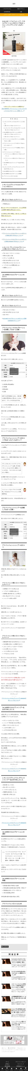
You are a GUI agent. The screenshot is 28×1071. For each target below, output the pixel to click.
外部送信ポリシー (21, 1066)
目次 (12, 118)
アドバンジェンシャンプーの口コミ (12, 152)
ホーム (7, 1061)
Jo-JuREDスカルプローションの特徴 (12, 173)
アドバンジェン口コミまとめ (10, 176)
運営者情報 (7, 1066)
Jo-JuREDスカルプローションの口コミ (13, 132)
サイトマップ (21, 1064)
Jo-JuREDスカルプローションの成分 (12, 171)
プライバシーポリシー (20, 1061)
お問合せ (7, 1064)
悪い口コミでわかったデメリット (13, 125)
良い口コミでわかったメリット (12, 136)
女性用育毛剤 (5, 946)
